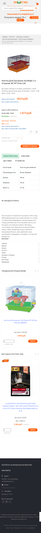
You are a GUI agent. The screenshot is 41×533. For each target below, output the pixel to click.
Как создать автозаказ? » (11, 102)
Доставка (7, 161)
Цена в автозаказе (8, 99)
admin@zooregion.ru (9, 488)
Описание (25, 156)
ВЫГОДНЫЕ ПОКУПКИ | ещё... (13, 354)
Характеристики (10, 156)
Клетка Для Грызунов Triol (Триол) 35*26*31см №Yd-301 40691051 (20, 321)
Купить (32, 341)
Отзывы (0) (20, 161)
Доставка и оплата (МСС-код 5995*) (14, 129)
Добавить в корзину (30, 146)
